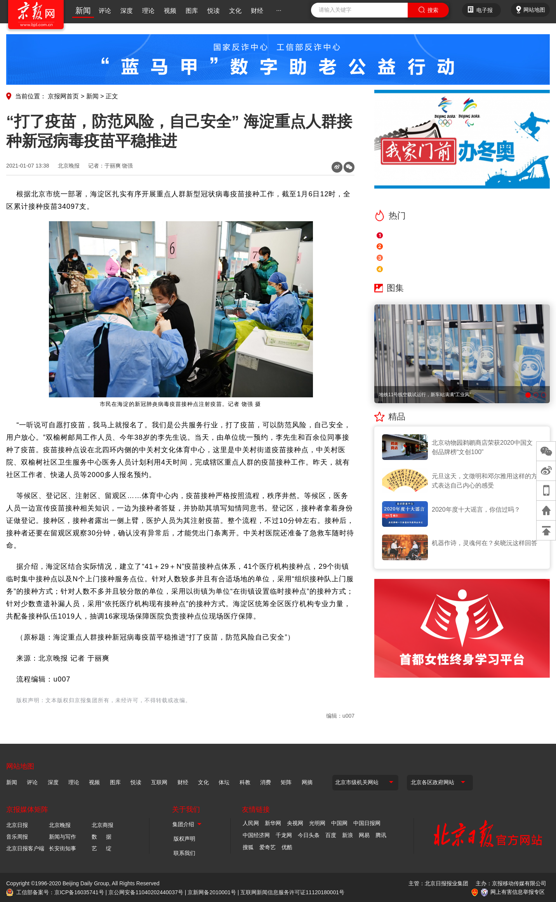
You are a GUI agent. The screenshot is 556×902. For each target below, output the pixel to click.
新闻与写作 (62, 837)
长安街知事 (62, 848)
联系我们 (184, 853)
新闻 (83, 10)
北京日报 (17, 825)
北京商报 (102, 825)
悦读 (213, 10)
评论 (105, 10)
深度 (126, 10)
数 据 (101, 837)
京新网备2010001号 (212, 892)
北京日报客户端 (25, 848)
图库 (192, 10)
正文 (112, 96)
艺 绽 (101, 848)
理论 (148, 10)
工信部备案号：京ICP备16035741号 (60, 892)
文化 (235, 10)
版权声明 (184, 839)
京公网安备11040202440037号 (145, 892)
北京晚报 (69, 166)
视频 (170, 10)
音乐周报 (17, 837)
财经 (257, 10)
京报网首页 (63, 96)
